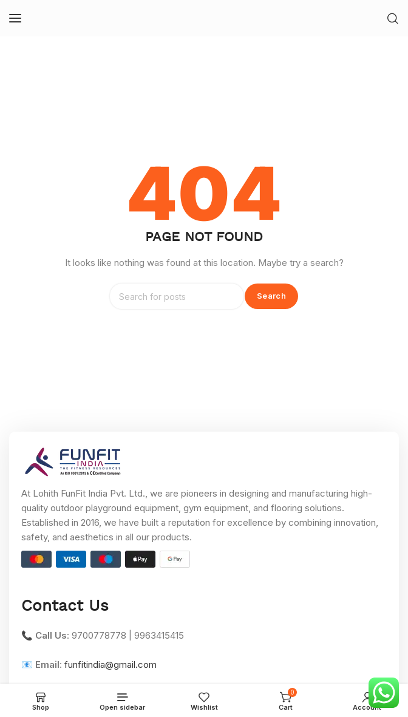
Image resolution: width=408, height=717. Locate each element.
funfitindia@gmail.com (110, 664)
